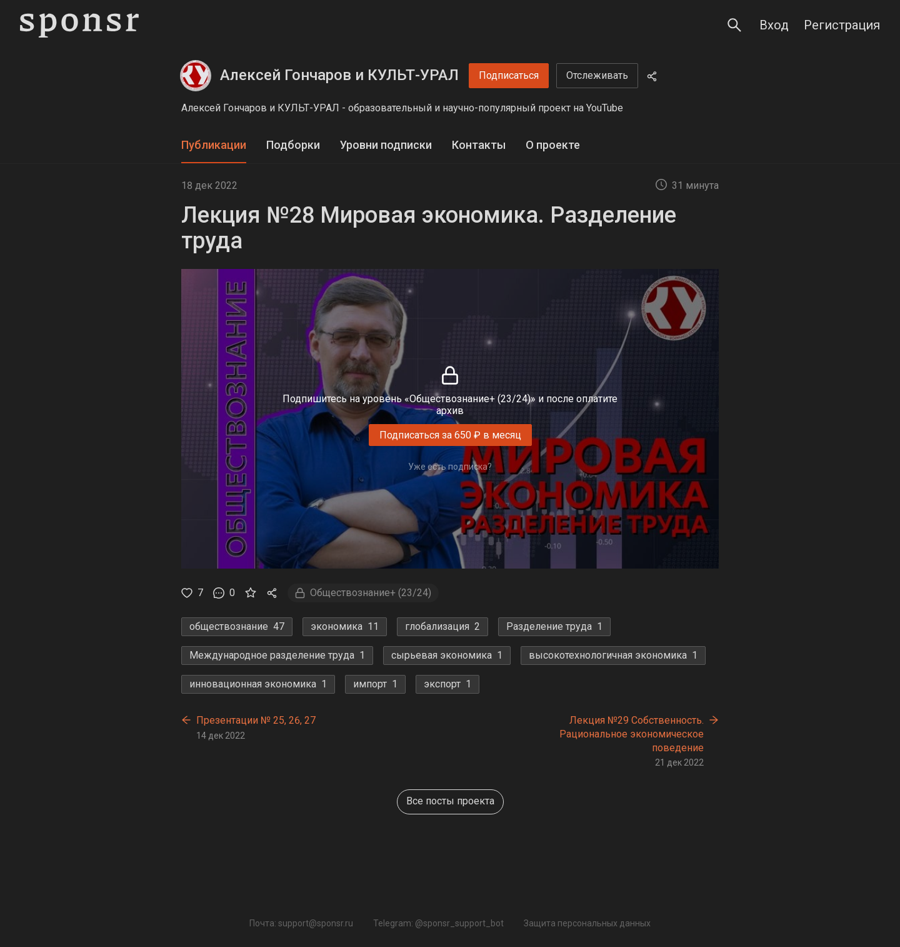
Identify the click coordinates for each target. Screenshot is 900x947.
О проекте (553, 144)
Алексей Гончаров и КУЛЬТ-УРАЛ (339, 75)
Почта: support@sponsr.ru (301, 923)
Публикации (213, 144)
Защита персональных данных (587, 923)
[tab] (213, 145)
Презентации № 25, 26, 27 (256, 720)
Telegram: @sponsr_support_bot (438, 923)
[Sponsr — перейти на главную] (79, 25)
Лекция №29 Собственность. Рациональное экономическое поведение (631, 733)
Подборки (293, 144)
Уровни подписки (386, 144)
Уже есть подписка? (450, 467)
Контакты (479, 144)
